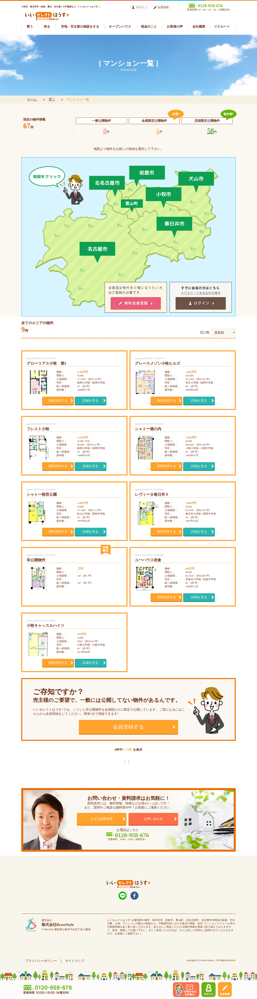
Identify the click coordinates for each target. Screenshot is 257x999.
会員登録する (128, 727)
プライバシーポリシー (41, 960)
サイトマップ (74, 960)
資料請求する (58, 400)
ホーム (32, 99)
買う (52, 99)
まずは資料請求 (102, 818)
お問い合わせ (153, 818)
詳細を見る (91, 400)
